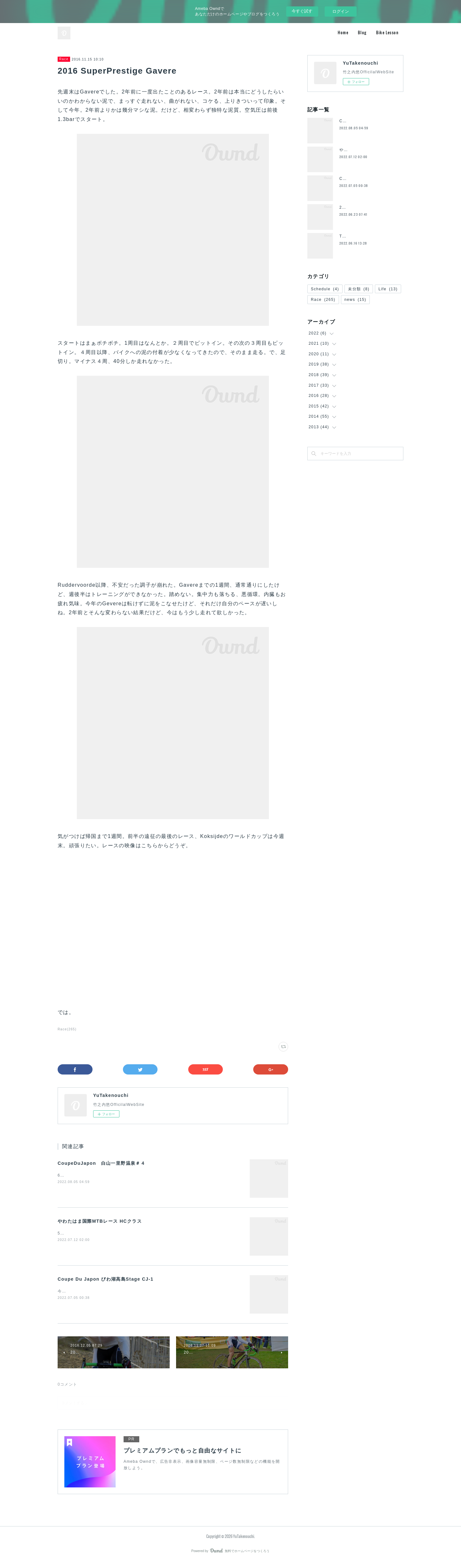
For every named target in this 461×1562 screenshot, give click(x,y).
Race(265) (67, 1029)
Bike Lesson (387, 32)
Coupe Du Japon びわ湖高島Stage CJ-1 (105, 1279)
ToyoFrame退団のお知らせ (365, 236)
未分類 (358, 289)
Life (388, 289)
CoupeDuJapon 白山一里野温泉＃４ (101, 1163)
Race (64, 59)
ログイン (340, 11)
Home (343, 32)
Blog (362, 32)
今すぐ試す (302, 11)
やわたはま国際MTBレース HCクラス (100, 1221)
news (355, 299)
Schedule (325, 289)
